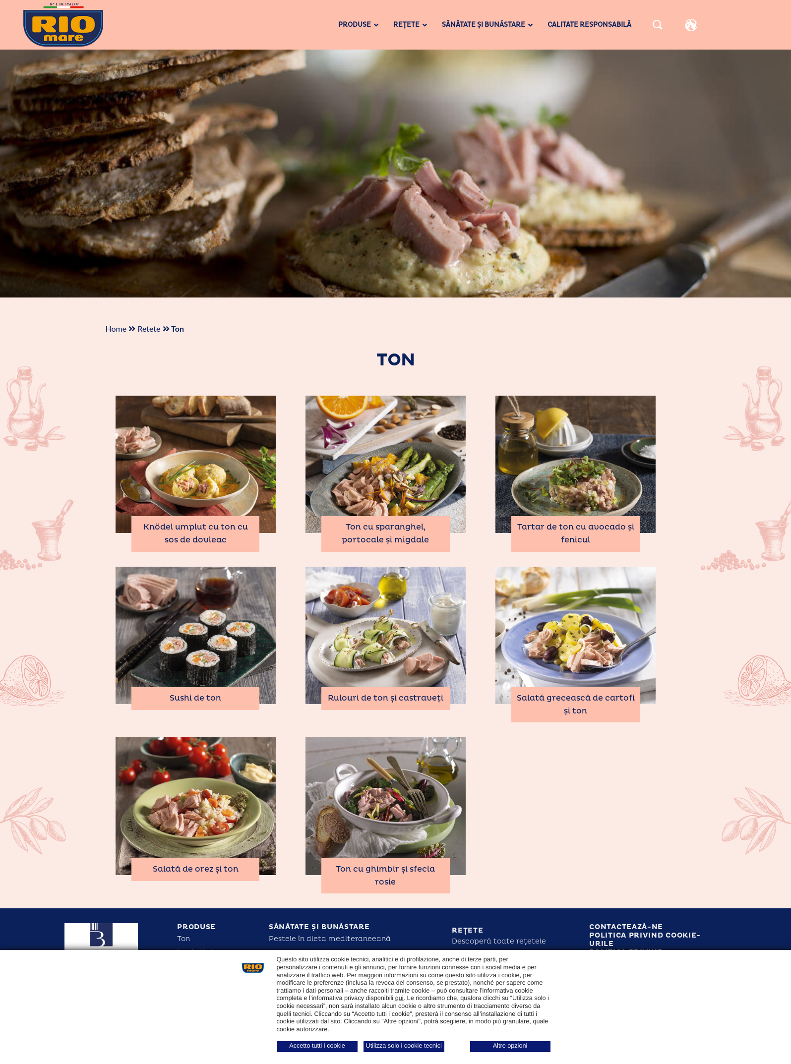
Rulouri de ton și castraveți (385, 698)
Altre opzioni (510, 1045)
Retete (148, 328)
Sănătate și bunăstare (319, 927)
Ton (183, 939)
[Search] (657, 25)
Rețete (467, 930)
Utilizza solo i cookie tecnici (404, 1045)
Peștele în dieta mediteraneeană (330, 939)
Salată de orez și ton (196, 869)
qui (399, 998)
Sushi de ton (195, 698)
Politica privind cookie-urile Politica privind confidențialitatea (645, 947)
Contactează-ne (626, 927)
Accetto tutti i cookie (317, 1045)
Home (116, 328)
